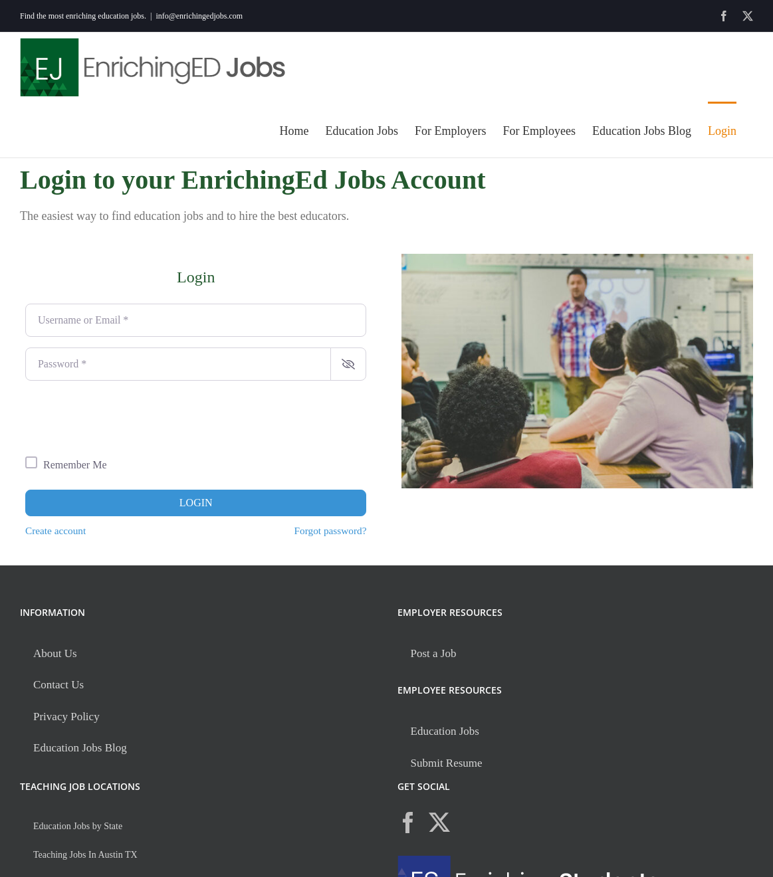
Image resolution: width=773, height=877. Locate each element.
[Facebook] (408, 822)
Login (196, 502)
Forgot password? (330, 530)
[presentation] (126, 417)
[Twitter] (439, 822)
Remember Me (75, 464)
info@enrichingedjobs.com (199, 16)
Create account (55, 530)
